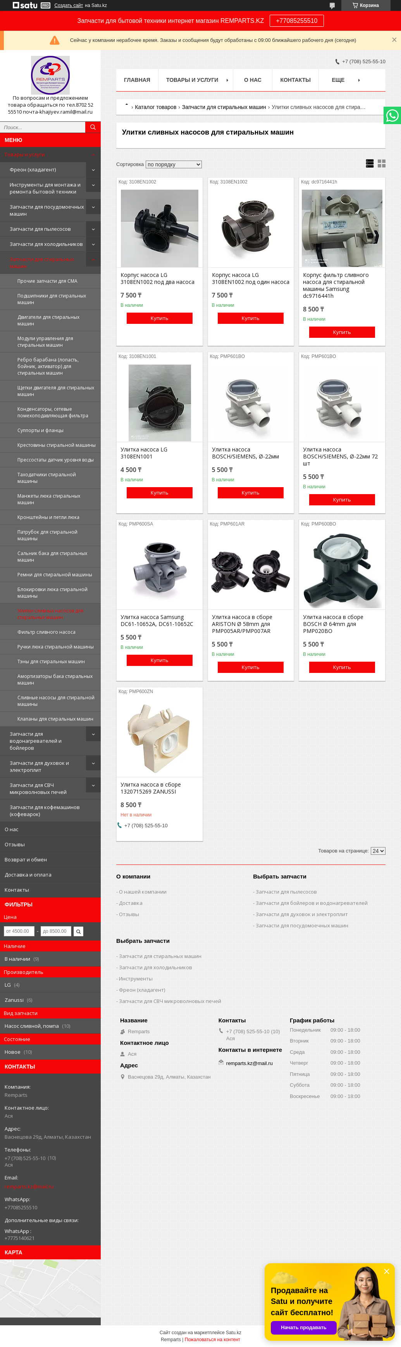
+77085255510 (296, 20)
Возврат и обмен (26, 859)
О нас (11, 829)
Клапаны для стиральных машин (55, 719)
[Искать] (93, 127)
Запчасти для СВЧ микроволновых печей (38, 788)
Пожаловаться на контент (212, 1339)
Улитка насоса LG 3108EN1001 (143, 453)
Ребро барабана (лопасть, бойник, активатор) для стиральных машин (48, 366)
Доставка (131, 902)
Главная (137, 80)
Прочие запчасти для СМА (47, 281)
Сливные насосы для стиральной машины (56, 700)
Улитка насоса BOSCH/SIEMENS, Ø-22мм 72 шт (340, 456)
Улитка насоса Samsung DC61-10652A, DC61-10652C (156, 621)
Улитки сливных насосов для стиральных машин (50, 614)
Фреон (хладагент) (33, 169)
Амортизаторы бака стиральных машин (55, 679)
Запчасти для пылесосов (40, 228)
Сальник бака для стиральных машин (52, 556)
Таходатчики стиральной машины (46, 477)
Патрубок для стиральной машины (47, 535)
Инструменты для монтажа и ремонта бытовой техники (45, 188)
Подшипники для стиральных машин (51, 299)
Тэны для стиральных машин (51, 661)
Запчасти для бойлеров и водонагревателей (312, 902)
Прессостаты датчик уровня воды (55, 459)
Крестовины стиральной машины (56, 445)
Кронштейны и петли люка (48, 517)
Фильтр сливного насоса (46, 632)
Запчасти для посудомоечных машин (47, 210)
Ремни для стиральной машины (54, 574)
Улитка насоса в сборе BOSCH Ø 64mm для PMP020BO (333, 624)
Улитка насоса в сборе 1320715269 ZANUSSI (150, 788)
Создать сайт (69, 5)
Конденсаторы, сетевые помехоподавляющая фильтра (52, 412)
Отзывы (15, 844)
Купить (160, 318)
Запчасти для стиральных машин (42, 263)
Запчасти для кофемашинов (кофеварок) (45, 811)
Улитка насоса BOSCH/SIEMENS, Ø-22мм (245, 453)
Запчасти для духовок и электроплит (39, 766)
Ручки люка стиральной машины (55, 646)
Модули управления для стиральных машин (45, 341)
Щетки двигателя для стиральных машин (55, 391)
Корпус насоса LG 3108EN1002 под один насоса (250, 278)
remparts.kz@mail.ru (29, 1186)
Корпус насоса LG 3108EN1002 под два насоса (157, 278)
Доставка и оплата (28, 874)
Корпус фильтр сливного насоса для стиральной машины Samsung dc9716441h (336, 285)
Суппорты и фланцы (40, 430)
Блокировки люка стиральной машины (52, 592)
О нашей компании (143, 891)
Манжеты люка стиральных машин (48, 499)
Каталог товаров (155, 107)
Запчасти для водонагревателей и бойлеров (36, 740)
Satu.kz (233, 1332)
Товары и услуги (25, 154)
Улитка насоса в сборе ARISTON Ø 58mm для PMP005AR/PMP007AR (242, 624)
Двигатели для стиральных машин (48, 320)
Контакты (17, 889)
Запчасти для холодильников (46, 243)
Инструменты (136, 978)
